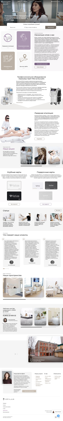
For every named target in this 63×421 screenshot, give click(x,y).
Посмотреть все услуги (42, 63)
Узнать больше (40, 67)
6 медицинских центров (6, 1)
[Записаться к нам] (55, 4)
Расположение (38, 4)
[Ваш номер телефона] (35, 27)
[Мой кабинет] (61, 4)
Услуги (19, 4)
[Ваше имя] (16, 27)
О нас (31, 4)
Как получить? (14, 205)
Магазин (25, 4)
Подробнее (39, 138)
